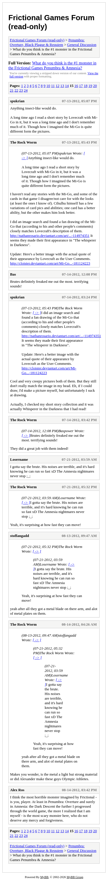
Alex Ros (17, 790)
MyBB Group (75, 877)
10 (48, 85)
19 (90, 85)
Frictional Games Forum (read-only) (37, 40)
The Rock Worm (23, 142)
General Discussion (81, 44)
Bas (13, 274)
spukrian (17, 101)
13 (62, 85)
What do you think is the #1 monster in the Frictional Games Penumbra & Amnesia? (52, 65)
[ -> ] (37, 313)
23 (21, 90)
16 (76, 85)
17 (81, 85)
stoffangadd (19, 536)
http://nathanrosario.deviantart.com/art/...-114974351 (50, 235)
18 (86, 85)
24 (26, 90)
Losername (19, 459)
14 (67, 85)
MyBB (44, 877)
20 (95, 85)
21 (12, 90)
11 (53, 85)
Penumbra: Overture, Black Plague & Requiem (47, 42)
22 (16, 90)
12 (57, 85)
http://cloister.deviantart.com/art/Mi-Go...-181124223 (50, 263)
